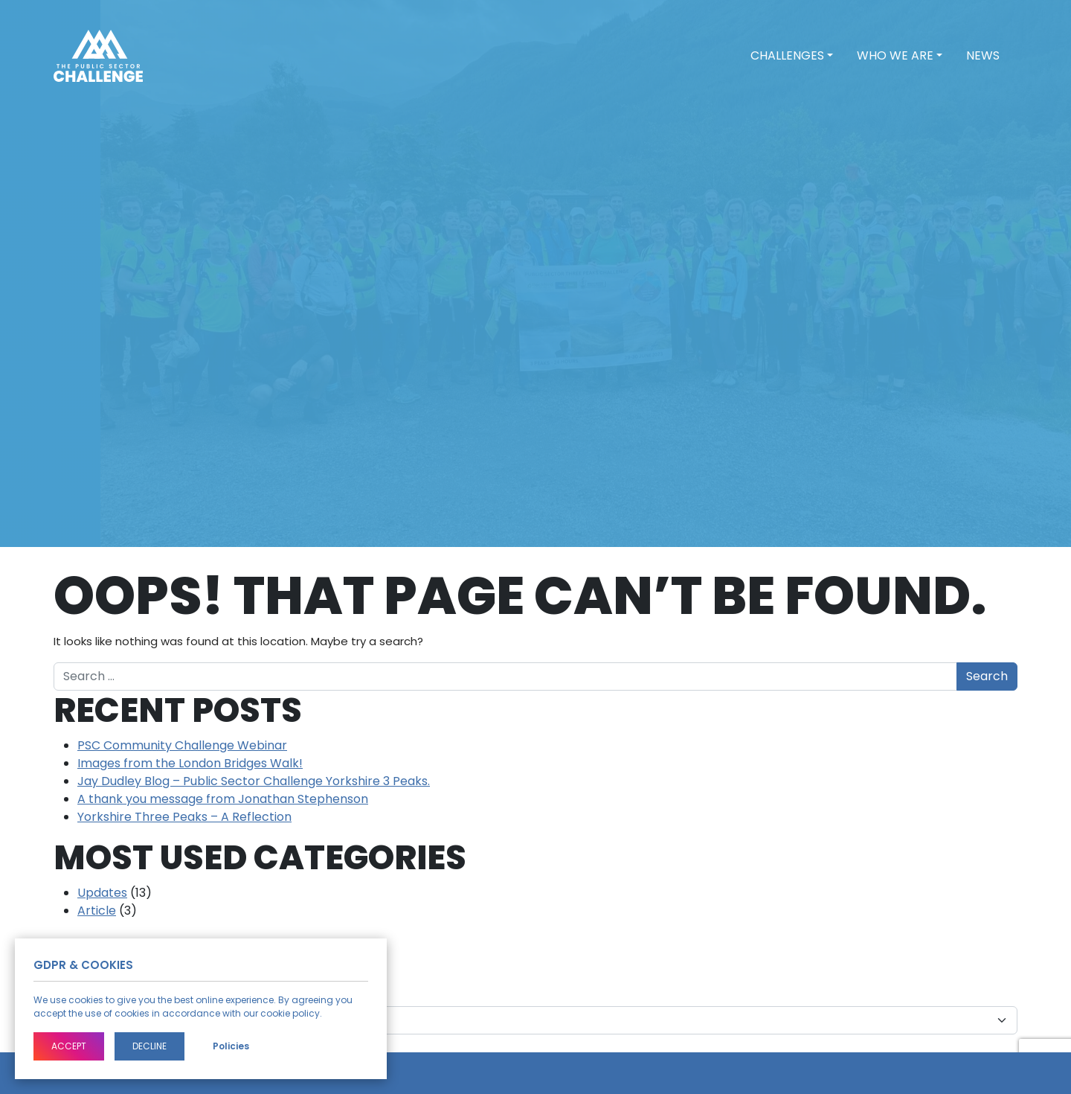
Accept (68, 1046)
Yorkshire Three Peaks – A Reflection (184, 816)
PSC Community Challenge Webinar (182, 745)
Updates (102, 892)
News (983, 55)
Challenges (787, 55)
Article (96, 910)
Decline (149, 1046)
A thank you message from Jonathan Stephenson (222, 798)
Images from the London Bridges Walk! (190, 763)
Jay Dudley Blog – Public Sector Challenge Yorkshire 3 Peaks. (253, 781)
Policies (231, 1046)
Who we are (895, 55)
